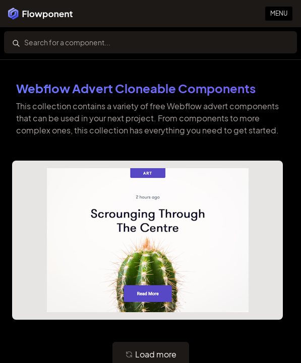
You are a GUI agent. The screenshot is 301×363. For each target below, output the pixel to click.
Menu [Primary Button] (278, 13)
